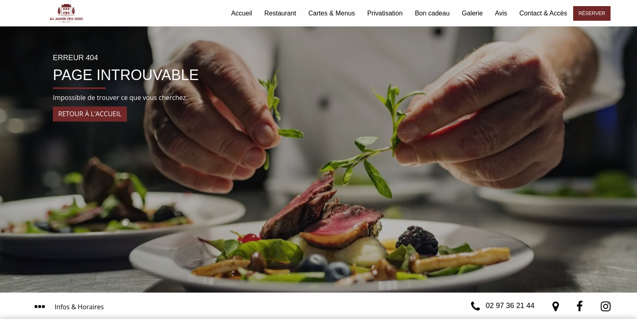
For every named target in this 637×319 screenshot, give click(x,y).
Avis (501, 13)
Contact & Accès (543, 13)
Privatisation (385, 13)
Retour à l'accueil (90, 113)
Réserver (591, 13)
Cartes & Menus (331, 13)
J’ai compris (407, 277)
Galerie (472, 13)
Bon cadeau (432, 13)
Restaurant (280, 13)
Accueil (241, 13)
